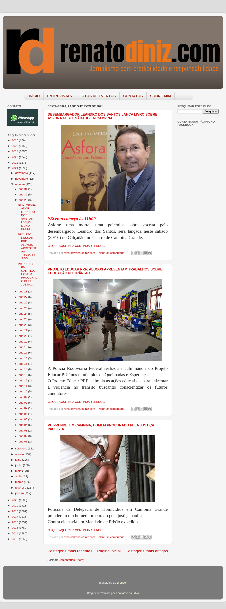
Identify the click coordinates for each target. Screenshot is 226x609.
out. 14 (23, 369)
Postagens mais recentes (70, 551)
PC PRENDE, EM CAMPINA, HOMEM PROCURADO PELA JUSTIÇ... (27, 274)
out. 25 (23, 308)
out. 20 (23, 335)
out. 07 (23, 408)
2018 (15, 511)
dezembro (22, 173)
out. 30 (23, 194)
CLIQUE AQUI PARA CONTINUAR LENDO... (76, 245)
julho (18, 459)
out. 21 (23, 330)
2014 (15, 533)
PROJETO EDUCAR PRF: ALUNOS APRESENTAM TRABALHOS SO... (27, 246)
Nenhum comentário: (112, 252)
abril (18, 476)
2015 (15, 527)
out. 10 (23, 391)
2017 (15, 516)
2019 (15, 505)
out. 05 (23, 419)
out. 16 (23, 358)
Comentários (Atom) (71, 559)
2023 (15, 157)
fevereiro (21, 487)
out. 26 (23, 302)
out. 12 (23, 380)
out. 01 (23, 441)
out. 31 (23, 189)
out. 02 (23, 436)
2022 (15, 162)
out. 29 (23, 200)
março (19, 481)
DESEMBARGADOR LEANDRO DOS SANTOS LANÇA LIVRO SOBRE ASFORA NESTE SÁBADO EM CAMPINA (102, 116)
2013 (15, 539)
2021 (15, 168)
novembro (22, 178)
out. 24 (23, 313)
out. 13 (23, 375)
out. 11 (23, 386)
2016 (15, 522)
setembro (21, 448)
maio (18, 470)
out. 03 (23, 430)
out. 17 (23, 352)
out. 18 (23, 347)
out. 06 (23, 413)
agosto (20, 454)
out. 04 (23, 424)
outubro (20, 184)
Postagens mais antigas (146, 551)
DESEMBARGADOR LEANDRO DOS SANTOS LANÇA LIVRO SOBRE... (27, 216)
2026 (15, 140)
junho (19, 465)
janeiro (20, 493)
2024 (15, 151)
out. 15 (23, 363)
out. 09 (23, 397)
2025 (15, 145)
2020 (15, 500)
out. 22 (23, 324)
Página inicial (109, 551)
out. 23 (23, 319)
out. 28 (23, 291)
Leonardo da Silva (127, 593)
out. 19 (23, 341)
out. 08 (23, 402)
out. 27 (23, 297)
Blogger (122, 582)
